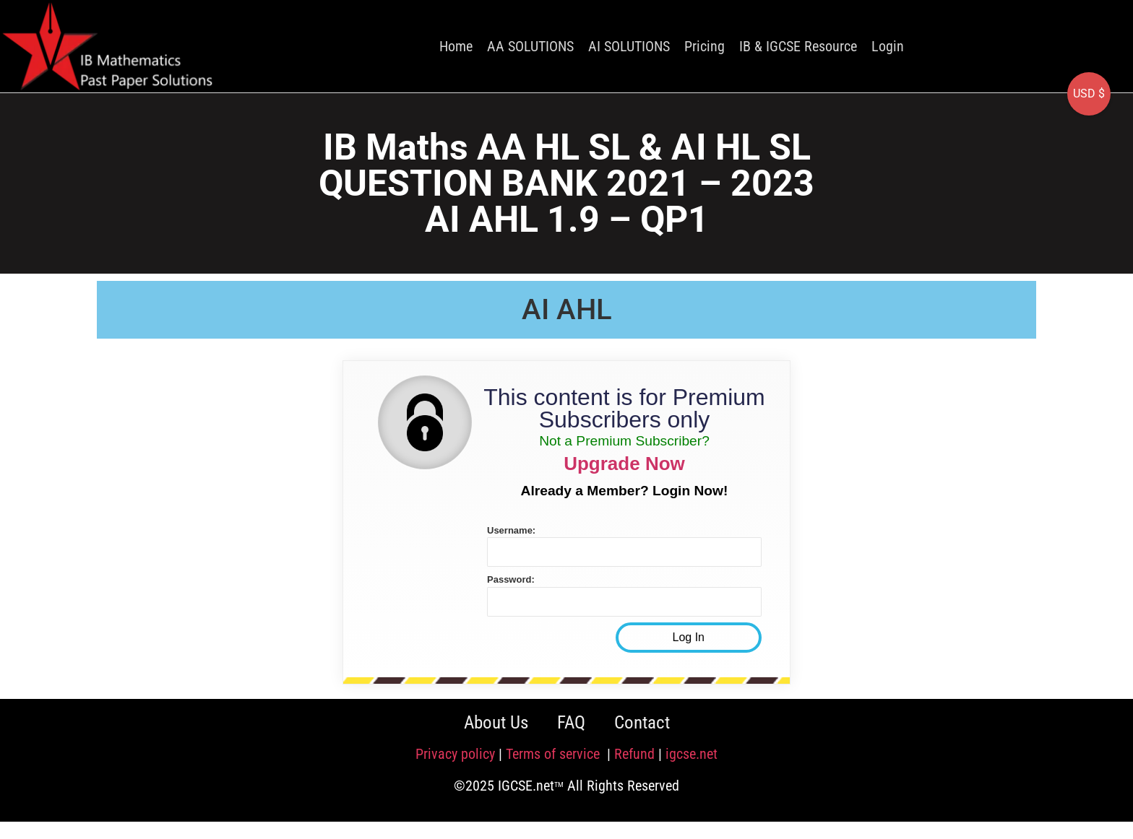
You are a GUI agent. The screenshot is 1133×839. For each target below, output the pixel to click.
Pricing (704, 46)
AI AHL (567, 309)
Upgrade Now (624, 463)
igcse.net (691, 753)
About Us (496, 722)
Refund (634, 753)
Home (456, 46)
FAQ (571, 722)
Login (887, 46)
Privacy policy (455, 753)
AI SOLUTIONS (629, 46)
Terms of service (554, 753)
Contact (642, 722)
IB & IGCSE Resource (798, 46)
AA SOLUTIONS (530, 46)
